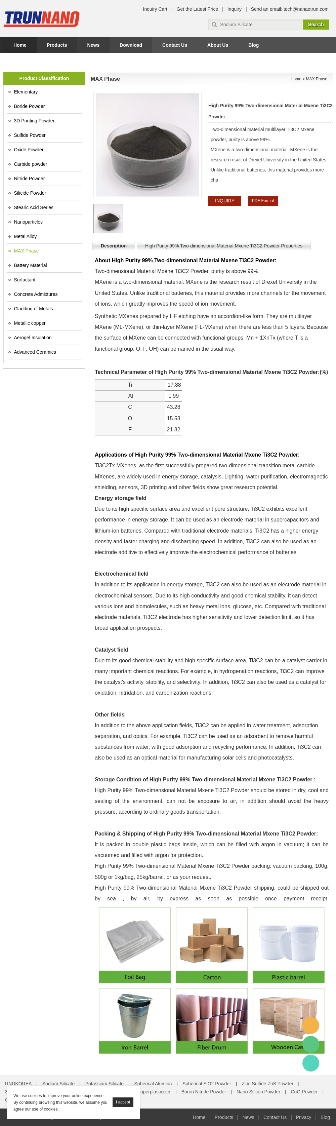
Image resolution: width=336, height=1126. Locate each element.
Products (57, 45)
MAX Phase (26, 251)
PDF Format (263, 200)
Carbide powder (30, 164)
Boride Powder (29, 106)
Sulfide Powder (30, 135)
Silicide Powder (30, 193)
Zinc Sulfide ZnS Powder (267, 1083)
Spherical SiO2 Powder (206, 1083)
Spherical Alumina (153, 1083)
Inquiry (234, 9)
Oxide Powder (29, 149)
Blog (253, 45)
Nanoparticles (28, 222)
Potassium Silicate (104, 1083)
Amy (310, 1025)
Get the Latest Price (197, 9)
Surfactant (25, 279)
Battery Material (30, 265)
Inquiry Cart (155, 9)
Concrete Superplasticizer (144, 1091)
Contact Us (174, 45)
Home (20, 45)
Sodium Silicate (58, 1083)
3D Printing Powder (34, 120)
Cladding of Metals (33, 308)
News (93, 45)
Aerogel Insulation (33, 337)
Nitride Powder (29, 178)
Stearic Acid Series (34, 207)
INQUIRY (225, 200)
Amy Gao (310, 1063)
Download (131, 45)
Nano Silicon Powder (258, 1091)
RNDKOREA (18, 1083)
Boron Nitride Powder (203, 1091)
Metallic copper (30, 323)
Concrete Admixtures (36, 294)
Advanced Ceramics (35, 352)
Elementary (26, 91)
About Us (217, 45)
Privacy (303, 1117)
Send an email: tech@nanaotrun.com (290, 9)
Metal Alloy (25, 236)
